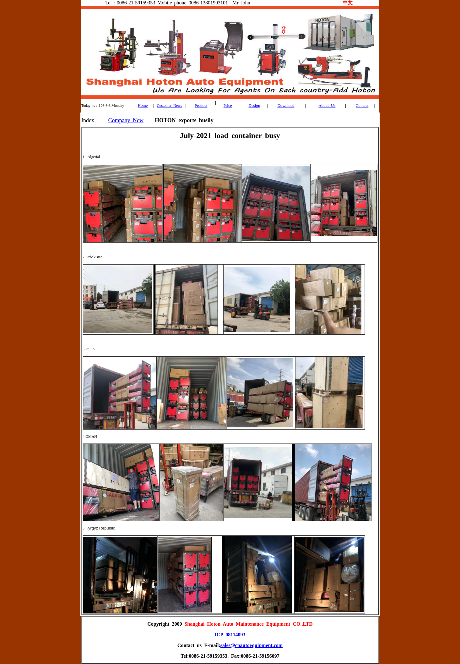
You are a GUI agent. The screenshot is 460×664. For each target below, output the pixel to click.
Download (285, 105)
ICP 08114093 (230, 634)
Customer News (169, 105)
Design (254, 105)
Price (228, 105)
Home (143, 105)
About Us (326, 105)
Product (201, 105)
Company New (125, 120)
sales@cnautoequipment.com (251, 645)
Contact (362, 105)
